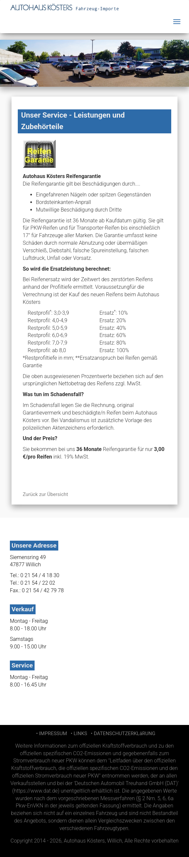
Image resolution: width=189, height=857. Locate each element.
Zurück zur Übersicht (45, 494)
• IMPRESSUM (51, 733)
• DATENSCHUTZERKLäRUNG (121, 733)
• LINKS (78, 733)
